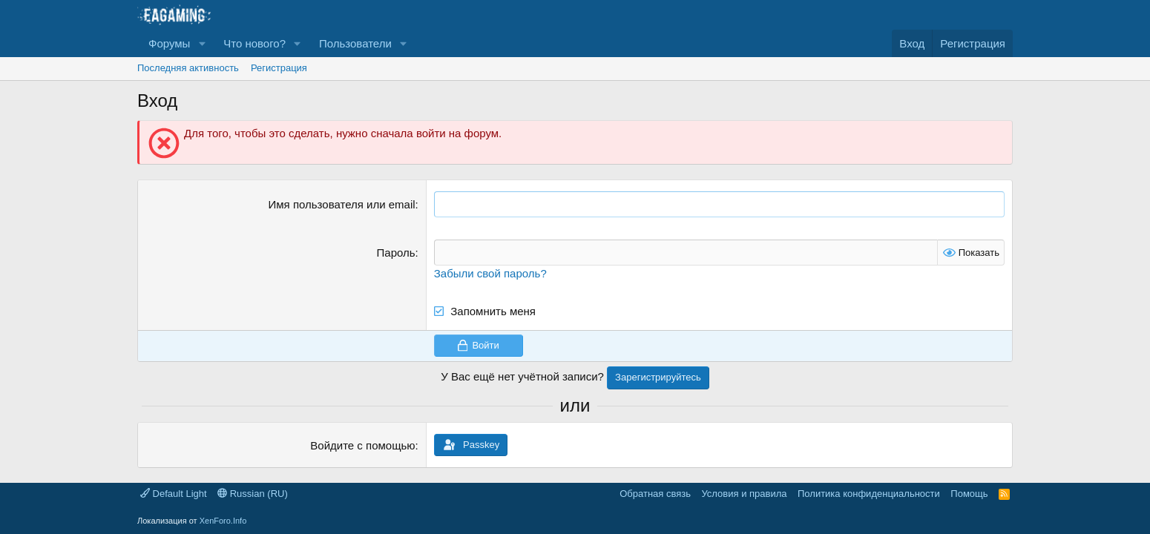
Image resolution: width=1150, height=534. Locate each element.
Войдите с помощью (362, 445)
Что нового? (254, 43)
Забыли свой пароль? (490, 273)
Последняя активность (188, 67)
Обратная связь (655, 493)
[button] (201, 43)
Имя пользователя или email (342, 204)
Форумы (169, 43)
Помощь (969, 493)
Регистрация (279, 67)
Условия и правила (743, 493)
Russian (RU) (252, 493)
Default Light (173, 493)
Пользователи (355, 43)
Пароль (396, 252)
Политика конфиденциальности (869, 493)
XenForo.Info (223, 520)
